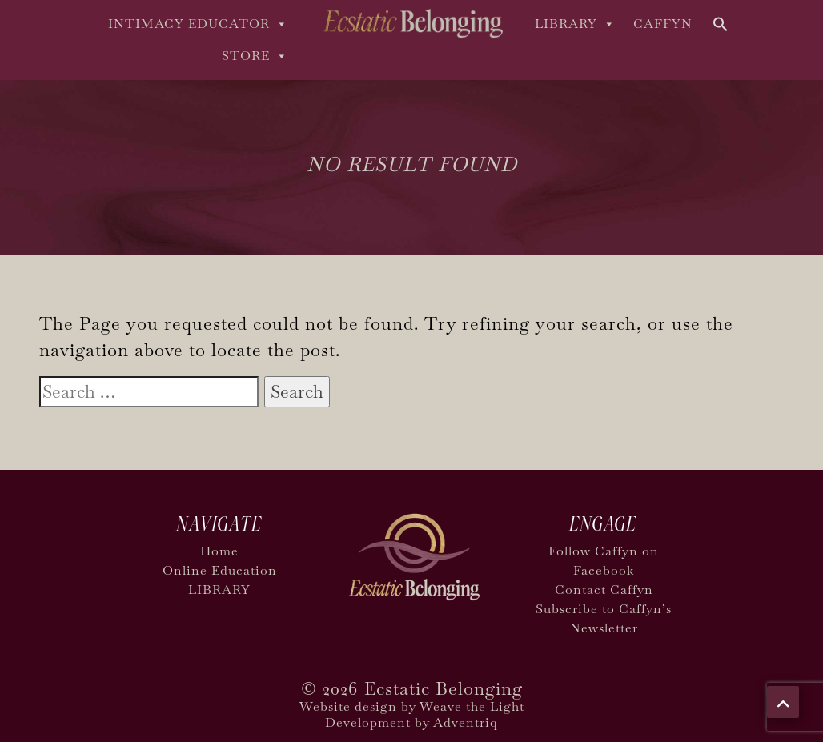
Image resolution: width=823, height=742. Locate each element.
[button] (721, 22)
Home (219, 551)
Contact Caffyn (604, 589)
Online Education (220, 570)
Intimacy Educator (198, 24)
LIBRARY (575, 24)
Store (255, 56)
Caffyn (663, 23)
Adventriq (465, 722)
